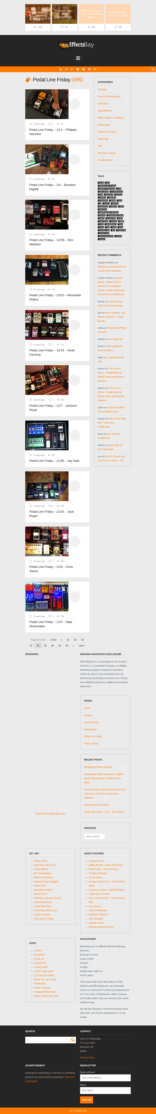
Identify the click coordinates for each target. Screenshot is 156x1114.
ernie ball (111, 218)
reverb (119, 236)
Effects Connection (43, 877)
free (121, 224)
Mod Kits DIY (41, 893)
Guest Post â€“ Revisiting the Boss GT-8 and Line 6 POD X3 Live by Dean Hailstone (105, 793)
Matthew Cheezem (98, 914)
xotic (114, 227)
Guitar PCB (40, 885)
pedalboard (111, 224)
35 (45, 645)
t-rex (101, 224)
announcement (106, 236)
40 (59, 645)
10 (68, 639)
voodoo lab (104, 230)
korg (121, 227)
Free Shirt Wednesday (109, 96)
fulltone (113, 206)
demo (102, 218)
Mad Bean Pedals (43, 889)
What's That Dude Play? (46, 995)
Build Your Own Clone (45, 865)
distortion (103, 206)
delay (113, 200)
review (114, 221)
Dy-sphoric (39, 954)
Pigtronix (122, 230)
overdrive (103, 200)
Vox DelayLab (115, 339)
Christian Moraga (97, 873)
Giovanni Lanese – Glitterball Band (106, 889)
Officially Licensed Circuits (47, 898)
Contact (88, 715)
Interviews (103, 103)
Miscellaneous (105, 110)
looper (102, 239)
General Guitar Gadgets (46, 881)
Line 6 (107, 203)
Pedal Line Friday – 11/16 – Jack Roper (51, 513)
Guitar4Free (40, 962)
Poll (100, 145)
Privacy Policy (91, 743)
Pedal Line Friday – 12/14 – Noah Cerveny (52, 352)
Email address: (87, 1072)
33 (31, 645)
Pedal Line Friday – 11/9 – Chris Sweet (51, 569)
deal (122, 206)
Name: (83, 1085)
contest (102, 197)
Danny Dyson (96, 877)
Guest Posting (91, 722)
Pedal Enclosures (43, 902)
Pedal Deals (104, 124)
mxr (119, 189)
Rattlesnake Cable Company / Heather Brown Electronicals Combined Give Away (104, 778)
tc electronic (117, 192)
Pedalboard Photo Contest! (98, 767)
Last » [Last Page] (82, 645)
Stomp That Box (42, 914)
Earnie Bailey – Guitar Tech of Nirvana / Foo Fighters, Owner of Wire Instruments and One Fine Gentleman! (111, 286)
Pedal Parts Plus (42, 906)
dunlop (119, 195)
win (108, 227)
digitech (112, 197)
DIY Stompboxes (42, 873)
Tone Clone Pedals (43, 918)
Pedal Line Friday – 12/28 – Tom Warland (51, 242)
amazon (109, 195)
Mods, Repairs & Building (111, 117)
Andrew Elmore (97, 861)
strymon (103, 209)
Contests (102, 89)
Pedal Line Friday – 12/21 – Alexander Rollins (55, 297)
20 (75, 639)
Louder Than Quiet (43, 971)
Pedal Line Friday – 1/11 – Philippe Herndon (53, 132)
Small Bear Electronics (45, 910)
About (87, 708)
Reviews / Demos (107, 153)
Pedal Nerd (40, 983)
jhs (113, 230)
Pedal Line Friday (107, 131)
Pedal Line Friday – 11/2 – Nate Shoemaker (50, 624)
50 (67, 645)
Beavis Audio (40, 861)
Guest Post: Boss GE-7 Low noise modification (112, 422)
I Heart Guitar (41, 967)
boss (101, 183)
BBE (122, 221)
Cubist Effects (41, 869)
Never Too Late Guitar (45, 979)
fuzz (120, 200)
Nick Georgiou (96, 918)
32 (82, 639)
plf (100, 203)
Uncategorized (105, 160)
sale (101, 195)
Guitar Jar (39, 958)
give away (104, 192)
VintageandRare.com (45, 991)
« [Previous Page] (61, 639)
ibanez (102, 215)
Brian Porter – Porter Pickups (104, 869)
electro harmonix (107, 189)
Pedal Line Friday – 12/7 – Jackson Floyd (53, 407)
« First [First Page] (53, 639)
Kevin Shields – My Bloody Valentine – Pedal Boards (111, 316)
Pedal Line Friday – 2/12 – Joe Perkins (104, 812)
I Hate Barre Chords (99, 893)
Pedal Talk (103, 139)
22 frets (38, 950)
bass (120, 218)
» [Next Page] (73, 645)
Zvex (101, 227)
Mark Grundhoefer (98, 910)
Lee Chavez (95, 906)
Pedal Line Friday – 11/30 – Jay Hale (54, 460)
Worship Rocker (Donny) (101, 926)
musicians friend (116, 215)
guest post (104, 233)
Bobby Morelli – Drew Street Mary (106, 865)
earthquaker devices (109, 212)
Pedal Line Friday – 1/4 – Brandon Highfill (52, 187)
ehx (108, 183)
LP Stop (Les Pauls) (44, 975)
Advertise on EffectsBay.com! (50, 813)
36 (52, 645)
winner (115, 203)
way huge (104, 221)
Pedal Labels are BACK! (96, 804)
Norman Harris (96, 922)
